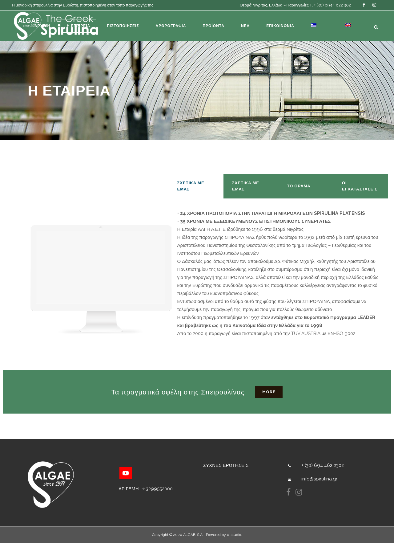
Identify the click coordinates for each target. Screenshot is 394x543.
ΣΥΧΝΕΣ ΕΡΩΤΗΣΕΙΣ (225, 465)
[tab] (196, 186)
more (268, 392)
